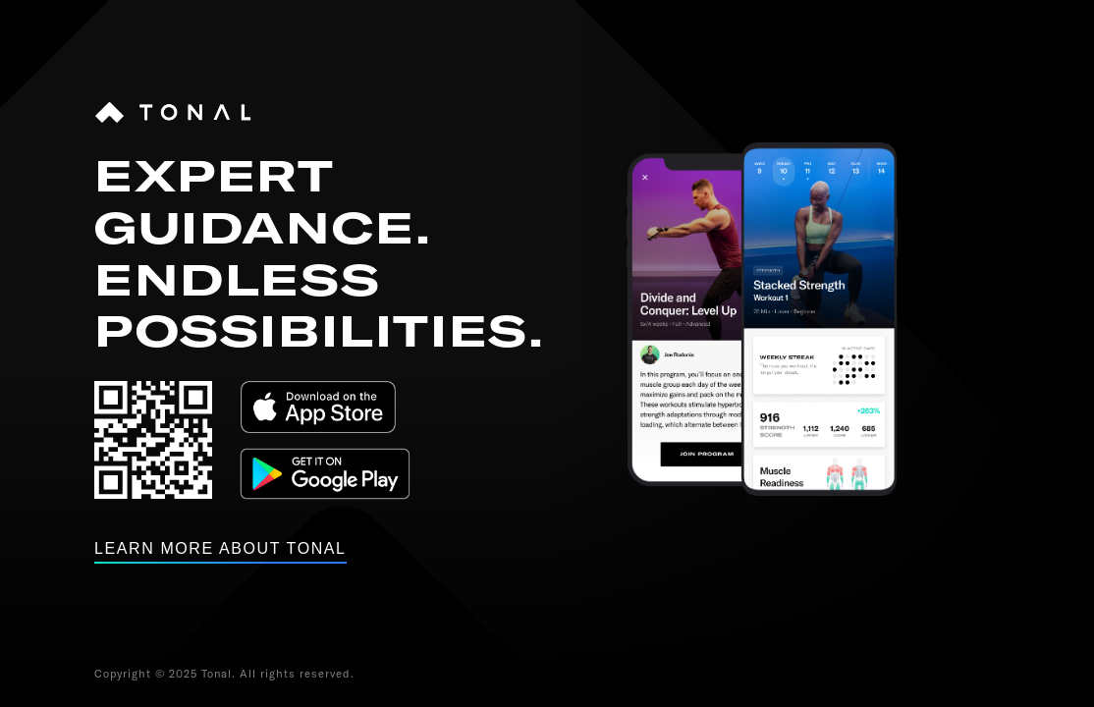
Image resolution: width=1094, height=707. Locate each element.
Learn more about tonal (220, 548)
